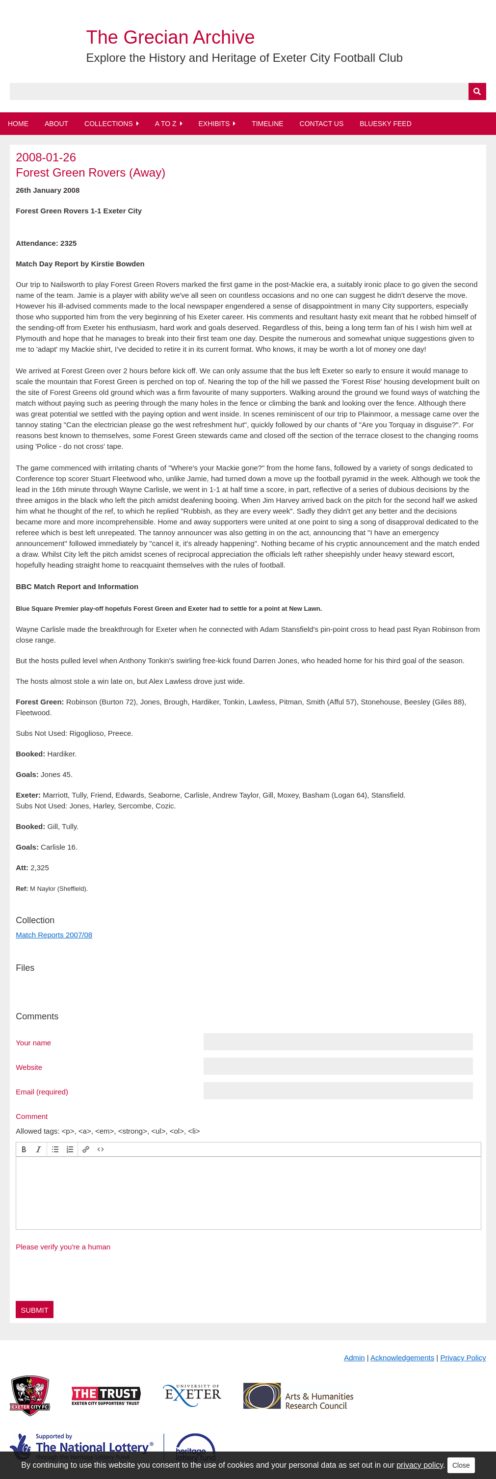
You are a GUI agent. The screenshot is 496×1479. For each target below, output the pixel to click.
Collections (108, 124)
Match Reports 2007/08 (54, 935)
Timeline (268, 124)
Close (461, 1465)
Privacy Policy (463, 1357)
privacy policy (419, 1465)
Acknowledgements (402, 1357)
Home (18, 124)
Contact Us (322, 124)
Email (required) (42, 1091)
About (56, 124)
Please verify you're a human (63, 1247)
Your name (33, 1042)
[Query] (248, 91)
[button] (24, 1149)
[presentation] (24, 1149)
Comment (32, 1116)
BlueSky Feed (386, 124)
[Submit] (477, 91)
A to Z (166, 124)
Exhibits (214, 124)
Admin (354, 1357)
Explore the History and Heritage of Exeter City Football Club (244, 57)
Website (29, 1067)
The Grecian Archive (170, 37)
